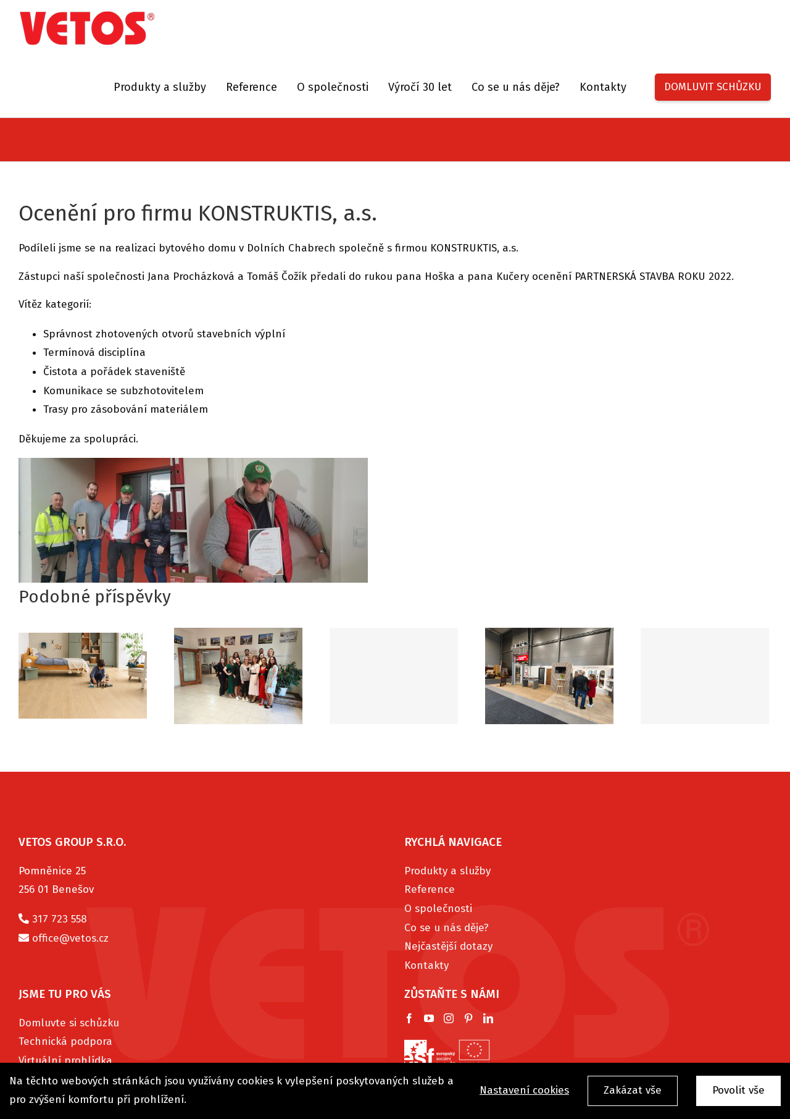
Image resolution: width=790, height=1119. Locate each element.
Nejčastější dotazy (448, 946)
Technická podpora (65, 1041)
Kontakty (426, 965)
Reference (429, 889)
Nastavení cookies (524, 1090)
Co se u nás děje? (446, 927)
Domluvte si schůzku (69, 1022)
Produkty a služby (447, 870)
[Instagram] (449, 1018)
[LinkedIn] (488, 1018)
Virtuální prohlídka (65, 1060)
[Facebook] (409, 1018)
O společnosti (438, 908)
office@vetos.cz (70, 938)
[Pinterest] (468, 1018)
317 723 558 (59, 919)
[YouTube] (429, 1018)
